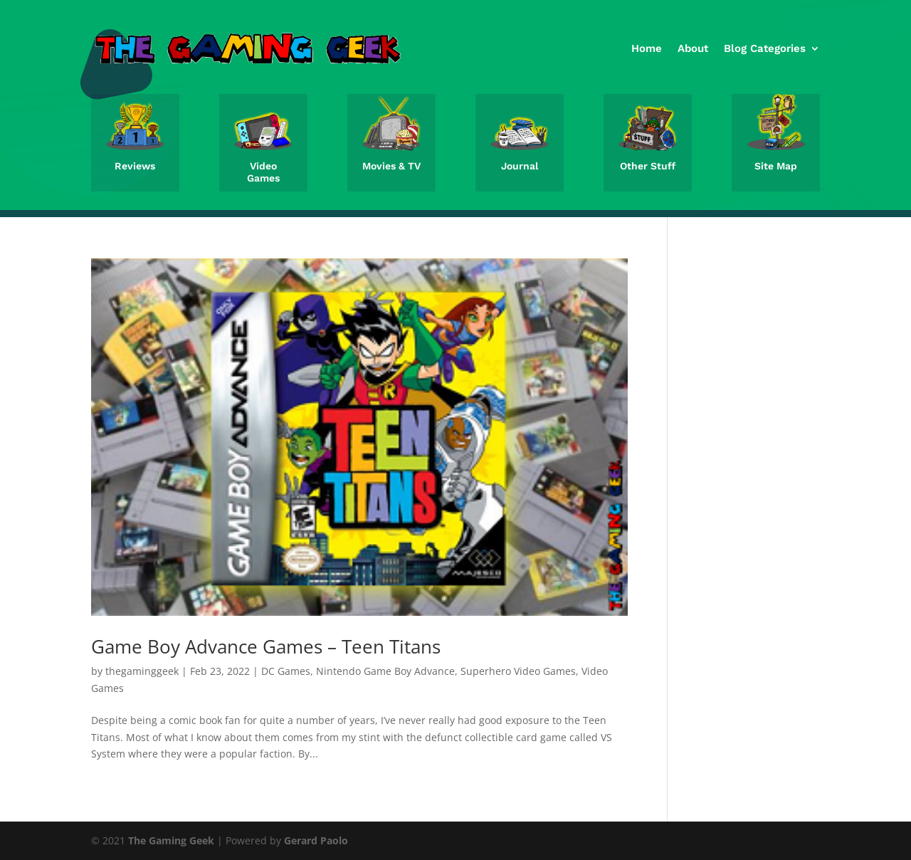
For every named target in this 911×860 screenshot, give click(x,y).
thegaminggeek (142, 671)
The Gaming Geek (171, 840)
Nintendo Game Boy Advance (385, 671)
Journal (519, 166)
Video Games (263, 172)
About (693, 48)
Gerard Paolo (316, 840)
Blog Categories (765, 48)
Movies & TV (391, 166)
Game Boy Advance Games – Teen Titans (266, 646)
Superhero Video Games (518, 671)
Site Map (775, 166)
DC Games (285, 671)
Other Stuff (647, 166)
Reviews (135, 166)
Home (646, 48)
